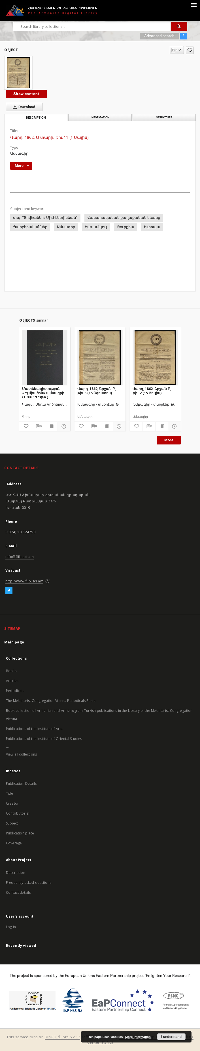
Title (9, 793)
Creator (12, 803)
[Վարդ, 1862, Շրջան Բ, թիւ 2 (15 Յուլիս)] (155, 357)
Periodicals (15, 690)
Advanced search (159, 35)
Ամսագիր (19, 153)
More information (138, 1037)
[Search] (179, 26)
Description (15, 872)
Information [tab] (100, 117)
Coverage (14, 843)
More (168, 440)
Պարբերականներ (30, 227)
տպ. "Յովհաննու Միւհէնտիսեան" (45, 217)
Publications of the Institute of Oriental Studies (44, 738)
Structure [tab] (164, 117)
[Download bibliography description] (38, 426)
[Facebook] (8, 590)
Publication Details (21, 783)
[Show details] (63, 426)
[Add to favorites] (190, 50)
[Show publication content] (51, 426)
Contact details (18, 892)
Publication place (20, 833)
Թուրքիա (125, 227)
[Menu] (193, 4)
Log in (11, 926)
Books (11, 670)
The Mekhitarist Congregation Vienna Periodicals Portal (51, 700)
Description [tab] (36, 117)
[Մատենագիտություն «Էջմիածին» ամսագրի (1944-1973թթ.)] (44, 357)
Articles (12, 680)
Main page (14, 642)
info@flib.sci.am (19, 556)
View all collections (21, 754)
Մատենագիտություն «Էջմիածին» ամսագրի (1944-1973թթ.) (43, 392)
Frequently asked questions (28, 882)
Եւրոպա (152, 227)
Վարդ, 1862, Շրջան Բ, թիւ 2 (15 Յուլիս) (152, 390)
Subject (12, 823)
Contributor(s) (17, 813)
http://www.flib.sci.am (24, 581)
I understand (171, 1037)
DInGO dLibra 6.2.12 (62, 1037)
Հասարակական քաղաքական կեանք (123, 217)
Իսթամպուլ (96, 227)
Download (22, 107)
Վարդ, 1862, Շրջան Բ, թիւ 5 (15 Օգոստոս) (96, 390)
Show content (26, 93)
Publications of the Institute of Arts (34, 728)
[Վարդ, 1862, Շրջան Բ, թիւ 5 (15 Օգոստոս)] (100, 357)
